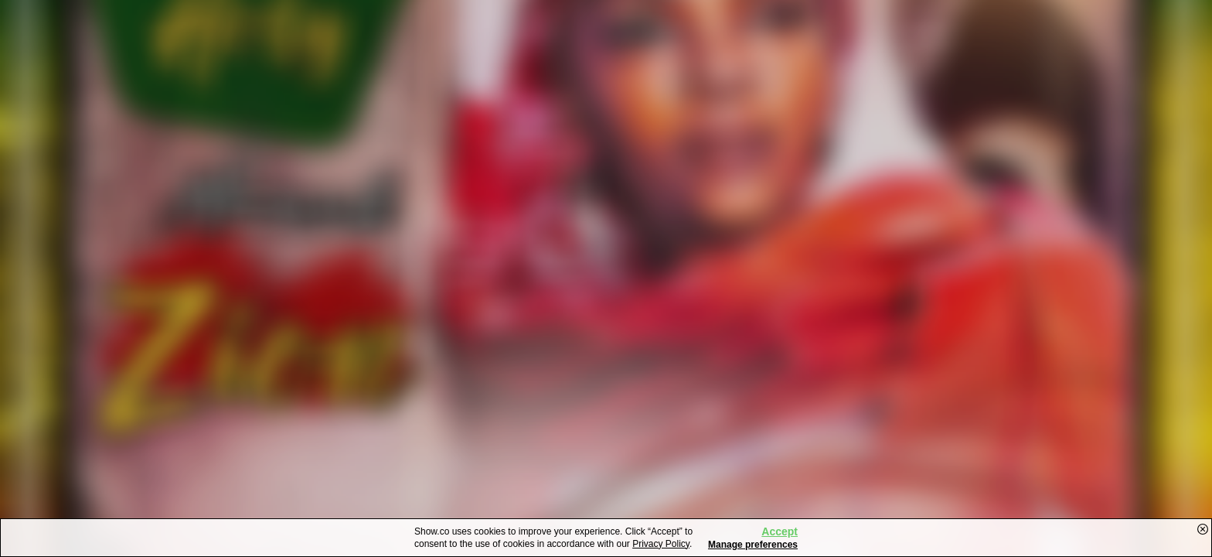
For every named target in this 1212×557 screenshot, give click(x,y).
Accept (779, 531)
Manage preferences (753, 544)
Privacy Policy (660, 543)
